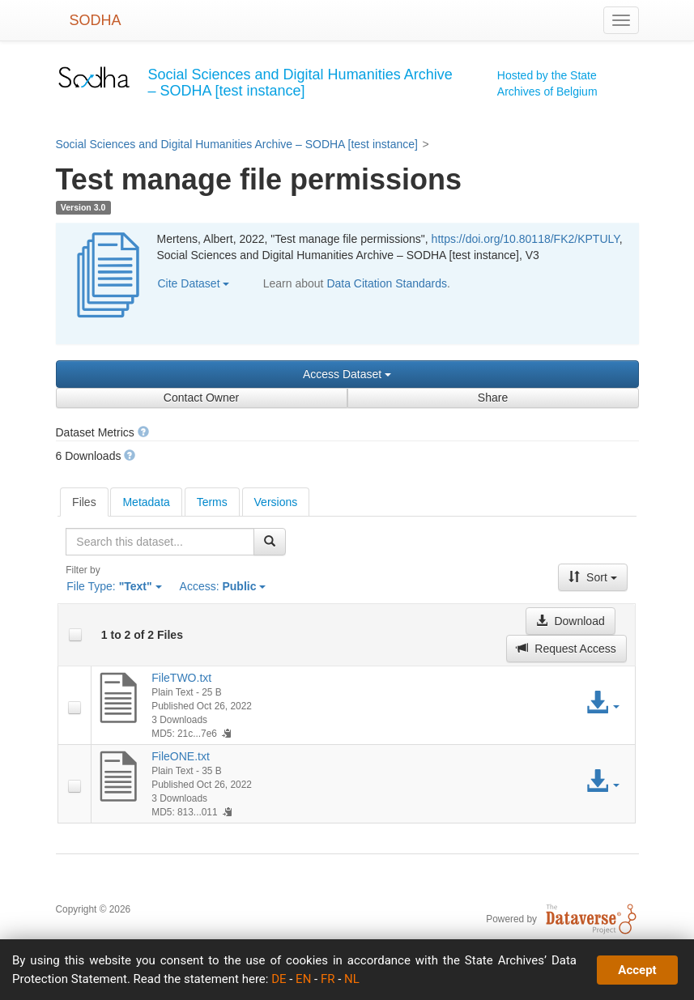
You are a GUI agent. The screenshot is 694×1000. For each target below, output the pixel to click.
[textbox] (159, 541)
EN (303, 979)
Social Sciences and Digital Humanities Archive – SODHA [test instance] (237, 144)
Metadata (145, 502)
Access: (223, 586)
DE (278, 979)
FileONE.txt (180, 756)
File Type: (113, 586)
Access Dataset (347, 374)
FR (328, 979)
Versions (276, 502)
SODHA (95, 20)
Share (493, 397)
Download (570, 621)
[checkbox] (75, 634)
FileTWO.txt (181, 677)
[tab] (84, 502)
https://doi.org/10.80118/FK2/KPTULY (525, 238)
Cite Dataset (194, 283)
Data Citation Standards (386, 283)
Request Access (566, 648)
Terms (212, 502)
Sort (592, 577)
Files (84, 502)
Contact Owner (201, 397)
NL (352, 979)
